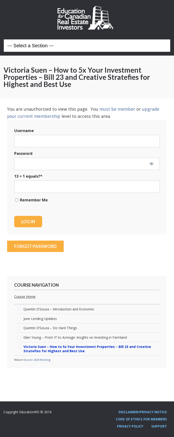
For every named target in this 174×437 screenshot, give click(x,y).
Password (23, 153)
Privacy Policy (130, 426)
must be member (117, 109)
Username (24, 130)
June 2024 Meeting (38, 359)
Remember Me (31, 200)
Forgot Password (35, 246)
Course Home (25, 296)
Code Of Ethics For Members (141, 419)
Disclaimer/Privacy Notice (143, 412)
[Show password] (151, 163)
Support (159, 426)
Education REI (87, 18)
